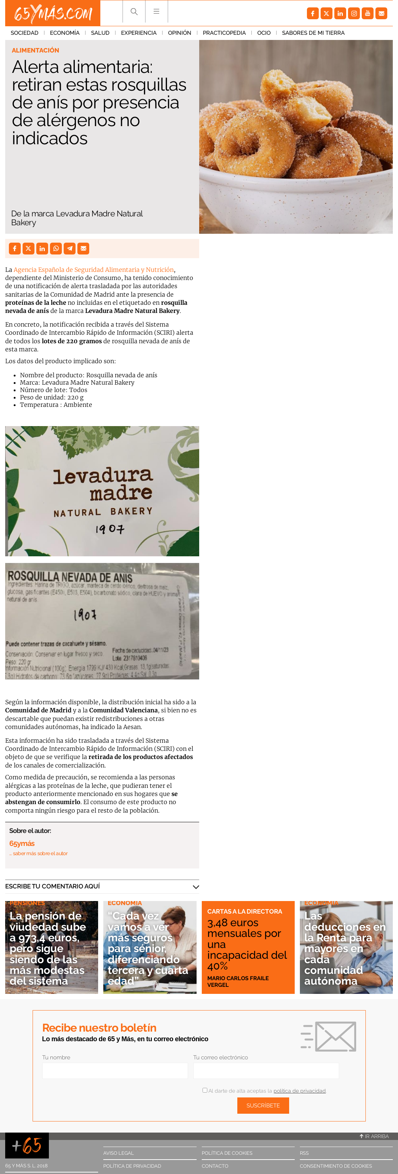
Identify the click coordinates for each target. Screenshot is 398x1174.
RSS (304, 1153)
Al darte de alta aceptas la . (265, 1091)
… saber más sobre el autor (38, 853)
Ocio (264, 33)
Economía (65, 33)
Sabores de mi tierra (313, 33)
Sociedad (25, 33)
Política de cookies (227, 1153)
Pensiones (27, 903)
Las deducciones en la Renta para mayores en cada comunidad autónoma (345, 948)
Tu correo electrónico (220, 1057)
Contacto (215, 1166)
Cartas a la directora (244, 911)
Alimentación (35, 50)
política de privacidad (300, 1091)
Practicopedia (224, 33)
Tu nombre (56, 1057)
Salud (100, 33)
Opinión (179, 33)
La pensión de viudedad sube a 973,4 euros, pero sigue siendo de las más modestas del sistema (48, 948)
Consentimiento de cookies (336, 1166)
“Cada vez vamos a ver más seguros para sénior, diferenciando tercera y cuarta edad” (148, 948)
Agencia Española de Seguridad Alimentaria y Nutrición (94, 269)
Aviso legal (118, 1153)
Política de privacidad (132, 1166)
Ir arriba (374, 1136)
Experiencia (139, 33)
